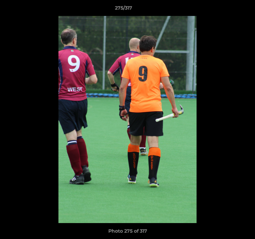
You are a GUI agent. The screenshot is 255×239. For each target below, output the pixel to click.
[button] (231, 10)
